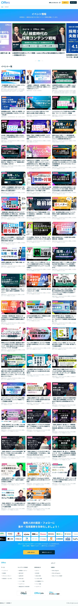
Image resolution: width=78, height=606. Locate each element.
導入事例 (37, 573)
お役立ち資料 (38, 575)
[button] (35, 61)
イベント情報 (21, 581)
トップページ (5, 570)
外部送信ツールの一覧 (6, 578)
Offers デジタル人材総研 (57, 575)
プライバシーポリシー (6, 575)
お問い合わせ (31, 552)
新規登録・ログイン (23, 570)
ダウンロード (72, 2)
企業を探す (21, 575)
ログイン (61, 2)
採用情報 (8, 603)
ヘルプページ (21, 584)
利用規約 (4, 573)
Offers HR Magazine (56, 573)
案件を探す (21, 573)
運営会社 (2, 603)
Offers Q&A (21, 578)
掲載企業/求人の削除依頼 (24, 586)
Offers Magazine (55, 570)
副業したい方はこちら (50, 2)
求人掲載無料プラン (39, 581)
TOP (2, 7)
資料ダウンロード (47, 552)
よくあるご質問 (38, 578)
